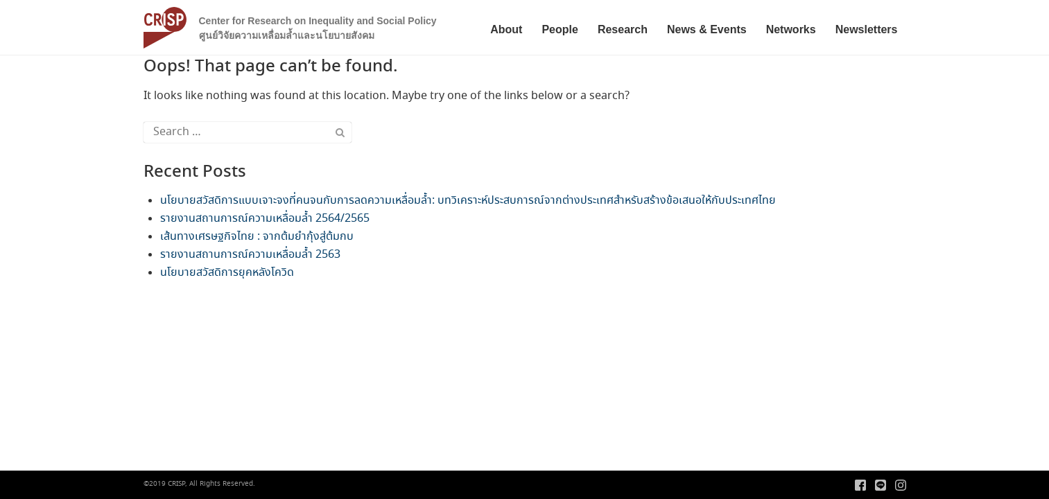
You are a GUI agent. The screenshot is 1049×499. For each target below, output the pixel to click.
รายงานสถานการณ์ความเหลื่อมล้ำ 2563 (250, 255)
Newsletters (866, 29)
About (506, 29)
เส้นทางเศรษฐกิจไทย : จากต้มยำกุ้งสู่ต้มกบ (257, 237)
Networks (791, 29)
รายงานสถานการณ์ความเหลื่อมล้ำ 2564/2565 (265, 219)
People (559, 29)
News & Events (707, 29)
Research (623, 29)
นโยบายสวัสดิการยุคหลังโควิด (227, 273)
